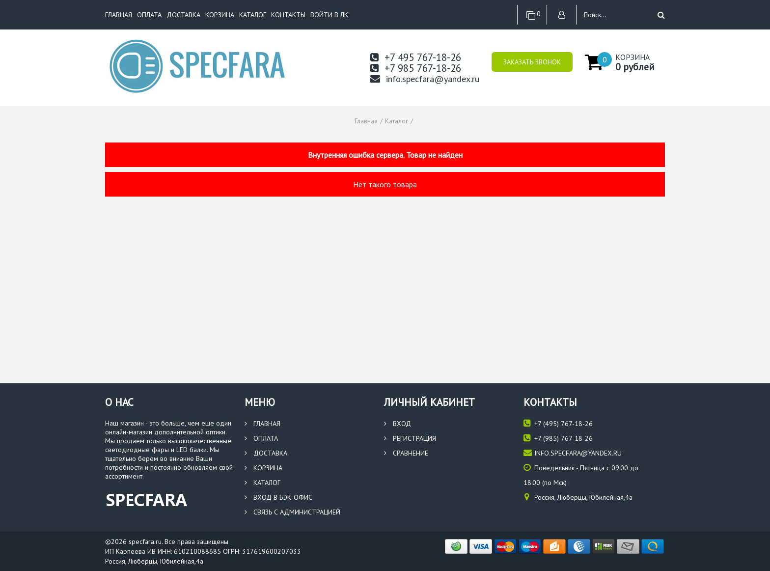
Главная (118, 14)
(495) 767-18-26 (558, 423)
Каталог (252, 14)
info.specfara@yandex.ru (424, 79)
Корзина (219, 14)
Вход (397, 423)
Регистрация (410, 438)
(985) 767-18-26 (558, 438)
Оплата (149, 14)
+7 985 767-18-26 (415, 68)
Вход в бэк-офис (278, 497)
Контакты (288, 14)
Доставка (183, 14)
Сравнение (406, 453)
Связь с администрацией (292, 512)
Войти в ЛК (329, 14)
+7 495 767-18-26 (415, 57)
